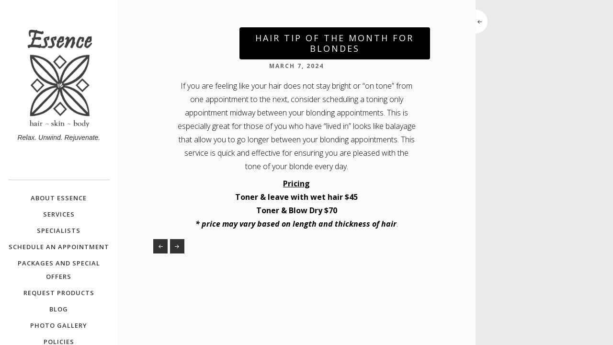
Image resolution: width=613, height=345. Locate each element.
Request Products (58, 292)
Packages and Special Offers (59, 270)
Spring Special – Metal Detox (177, 246)
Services (59, 214)
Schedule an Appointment (59, 246)
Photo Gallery (58, 325)
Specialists (58, 230)
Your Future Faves (160, 246)
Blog (58, 309)
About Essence (59, 198)
